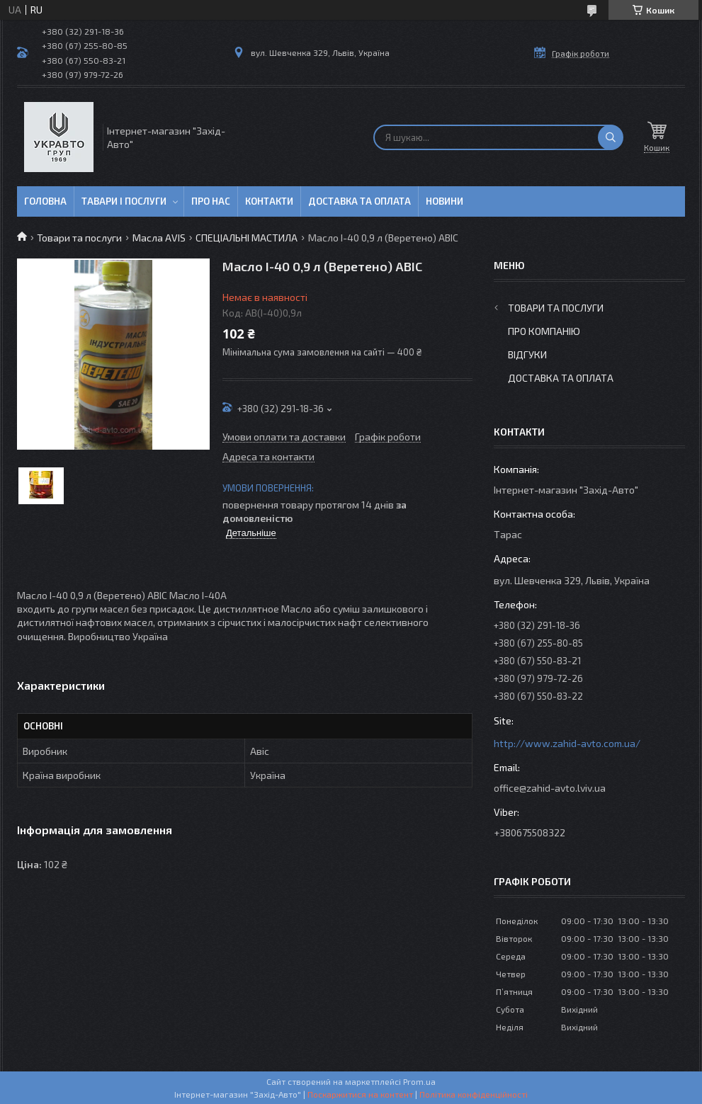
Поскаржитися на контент (360, 1094)
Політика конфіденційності (473, 1094)
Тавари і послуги (123, 201)
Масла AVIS (159, 238)
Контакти (269, 201)
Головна (45, 201)
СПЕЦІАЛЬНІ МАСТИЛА (247, 238)
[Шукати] (610, 137)
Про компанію (544, 331)
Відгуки (527, 354)
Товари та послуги (79, 238)
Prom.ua (419, 1081)
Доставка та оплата (359, 201)
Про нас (210, 201)
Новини (444, 201)
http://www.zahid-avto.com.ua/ (567, 743)
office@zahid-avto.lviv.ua (550, 788)
